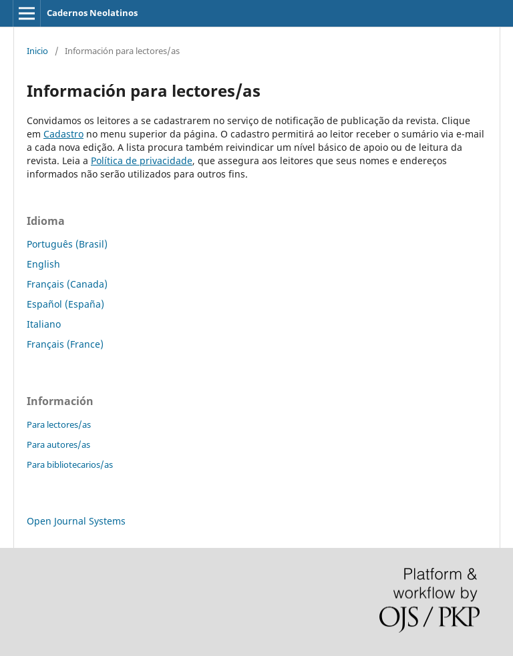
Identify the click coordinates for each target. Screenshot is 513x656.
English (43, 264)
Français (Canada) (67, 284)
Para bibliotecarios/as (70, 464)
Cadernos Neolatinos (92, 13)
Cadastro (63, 133)
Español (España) (65, 304)
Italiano (44, 324)
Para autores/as (58, 444)
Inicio (37, 51)
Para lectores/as (59, 424)
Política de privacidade (141, 160)
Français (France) (65, 344)
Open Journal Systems (76, 521)
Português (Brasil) (67, 244)
